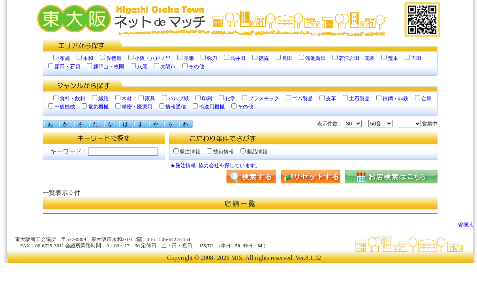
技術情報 (220, 152)
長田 (287, 58)
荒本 (393, 58)
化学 (230, 98)
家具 (150, 98)
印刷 (207, 98)
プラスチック (263, 98)
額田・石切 (67, 66)
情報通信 (175, 107)
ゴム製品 (302, 98)
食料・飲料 (72, 98)
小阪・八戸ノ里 (153, 58)
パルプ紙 (178, 98)
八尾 (142, 66)
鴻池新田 (315, 58)
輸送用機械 (212, 107)
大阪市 (168, 66)
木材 (127, 98)
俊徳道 (114, 58)
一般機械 (64, 107)
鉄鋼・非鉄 (395, 98)
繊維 (103, 98)
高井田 (238, 58)
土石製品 (359, 98)
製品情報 (253, 152)
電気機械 (98, 107)
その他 (196, 66)
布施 (65, 58)
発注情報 (186, 152)
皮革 (331, 98)
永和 (88, 58)
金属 (426, 98)
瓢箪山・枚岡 (108, 66)
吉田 (416, 58)
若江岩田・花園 (357, 58)
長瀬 (189, 58)
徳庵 (264, 58)
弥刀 (212, 58)
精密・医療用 (137, 107)
